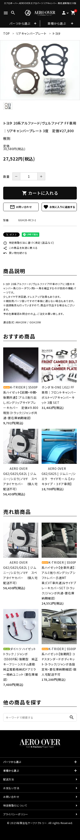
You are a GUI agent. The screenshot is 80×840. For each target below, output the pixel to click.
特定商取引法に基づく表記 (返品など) (28, 242)
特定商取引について (15, 805)
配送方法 (8, 779)
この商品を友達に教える (20, 247)
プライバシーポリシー (15, 814)
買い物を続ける (15, 253)
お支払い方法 (11, 788)
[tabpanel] (40, 70)
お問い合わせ (21, 206)
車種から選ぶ (57, 23)
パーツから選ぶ (19, 23)
